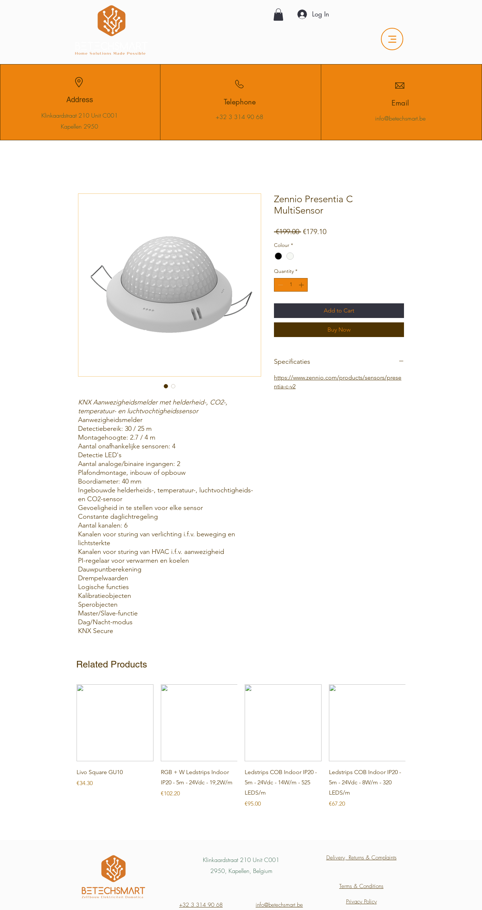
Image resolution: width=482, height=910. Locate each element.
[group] (241, 746)
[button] (278, 14)
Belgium (262, 871)
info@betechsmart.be (400, 118)
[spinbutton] (290, 284)
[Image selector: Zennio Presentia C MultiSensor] (166, 386)
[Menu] (392, 39)
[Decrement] (279, 284)
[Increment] (302, 284)
